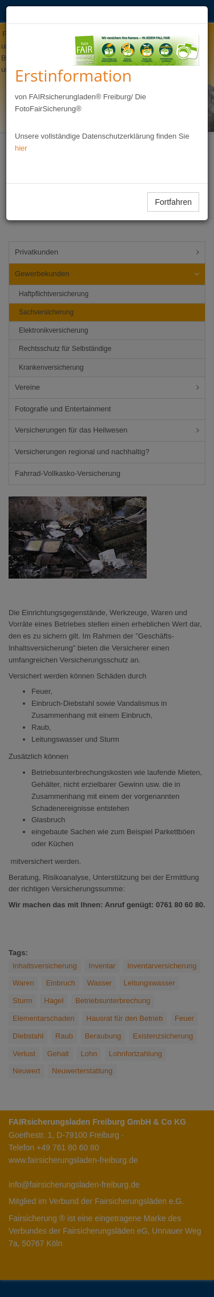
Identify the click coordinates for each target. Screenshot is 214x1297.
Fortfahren (173, 202)
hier (21, 148)
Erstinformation (73, 75)
